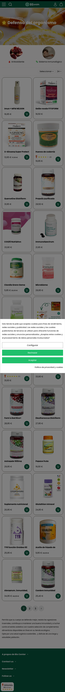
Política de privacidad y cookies (49, 367)
